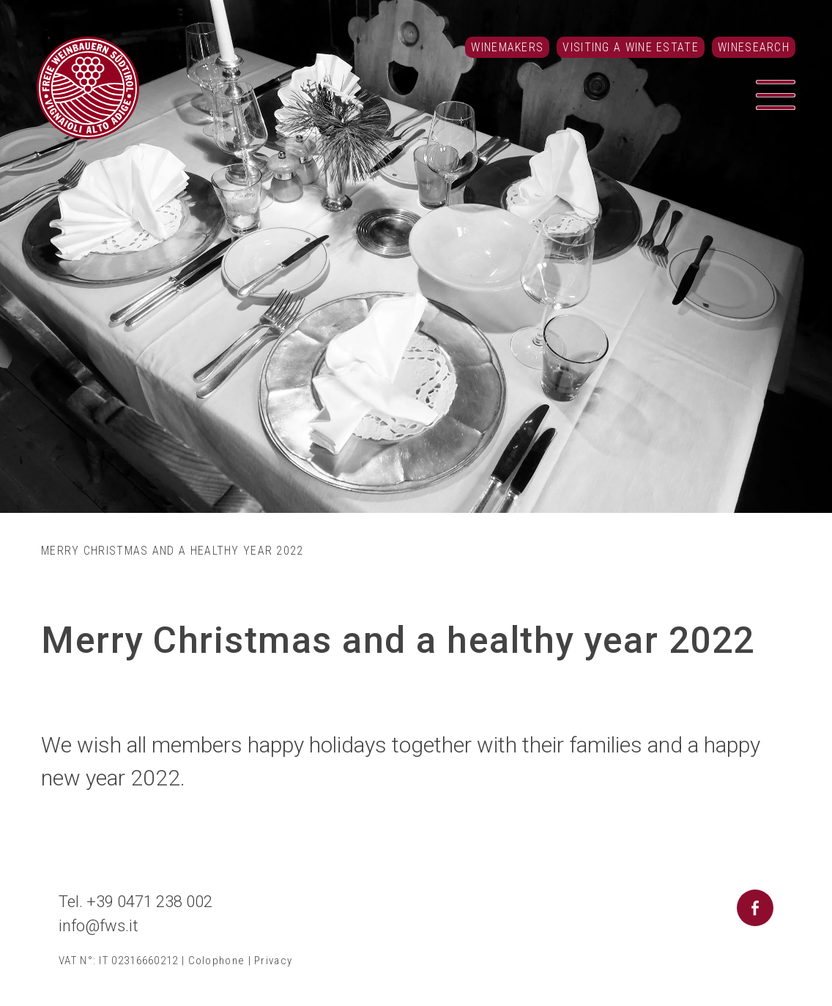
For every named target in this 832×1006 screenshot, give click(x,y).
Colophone (216, 960)
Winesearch (754, 47)
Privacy (273, 960)
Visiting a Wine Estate (630, 47)
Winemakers (507, 47)
